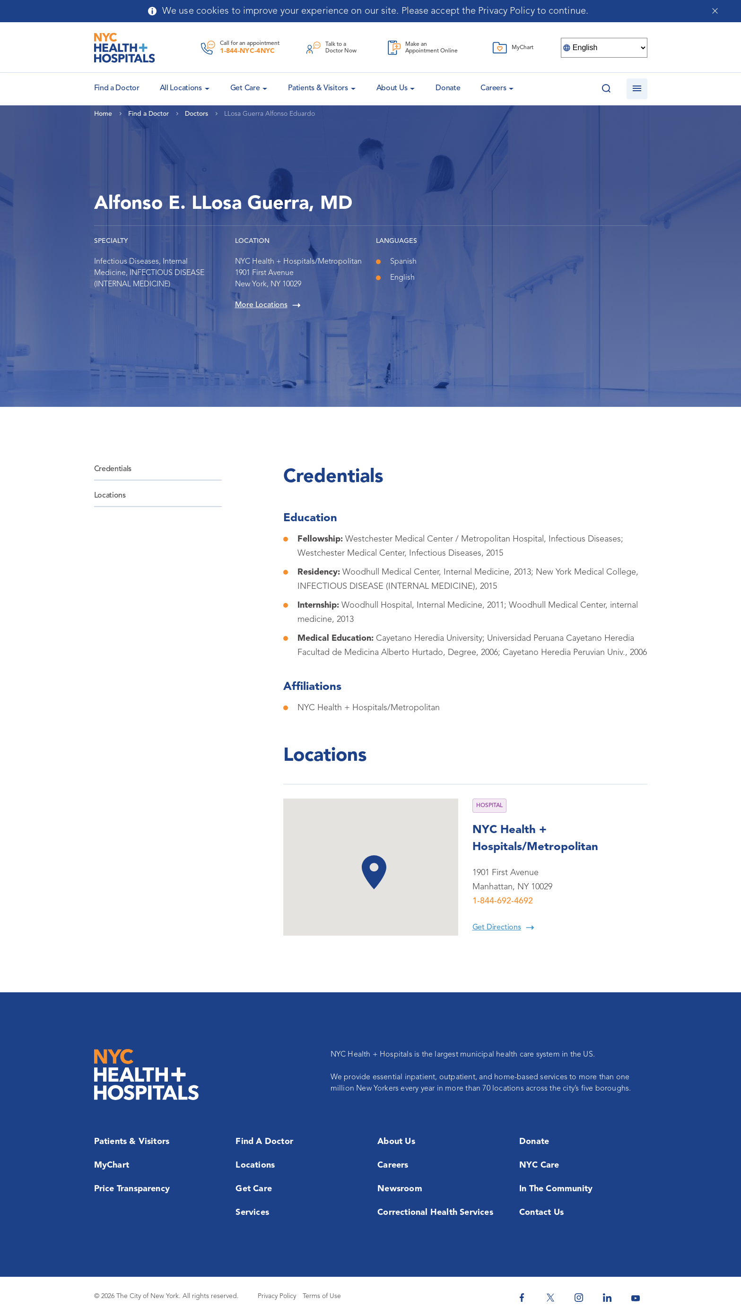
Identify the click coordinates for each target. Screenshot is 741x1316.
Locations (110, 495)
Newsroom (399, 1189)
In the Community (556, 1189)
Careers (493, 88)
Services (252, 1212)
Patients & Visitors (318, 88)
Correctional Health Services (435, 1212)
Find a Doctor (264, 1141)
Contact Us (541, 1212)
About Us (392, 88)
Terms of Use (322, 1296)
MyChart (111, 1165)
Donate (448, 88)
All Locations (181, 88)
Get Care (245, 88)
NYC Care (539, 1165)
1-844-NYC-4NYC (247, 51)
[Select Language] (604, 48)
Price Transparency (132, 1189)
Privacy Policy (277, 1296)
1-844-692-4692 (502, 901)
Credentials (112, 469)
